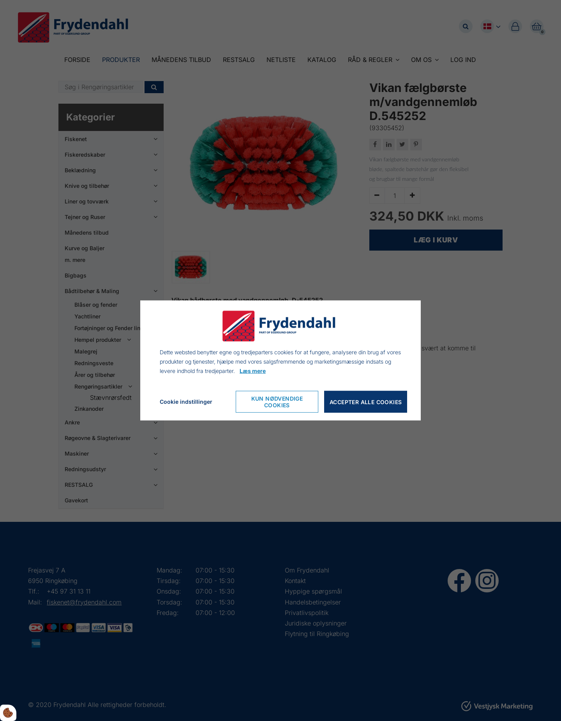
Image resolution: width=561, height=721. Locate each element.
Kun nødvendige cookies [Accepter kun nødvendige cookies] (277, 401)
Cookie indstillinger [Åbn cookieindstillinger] (186, 401)
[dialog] (280, 360)
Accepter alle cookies (366, 402)
